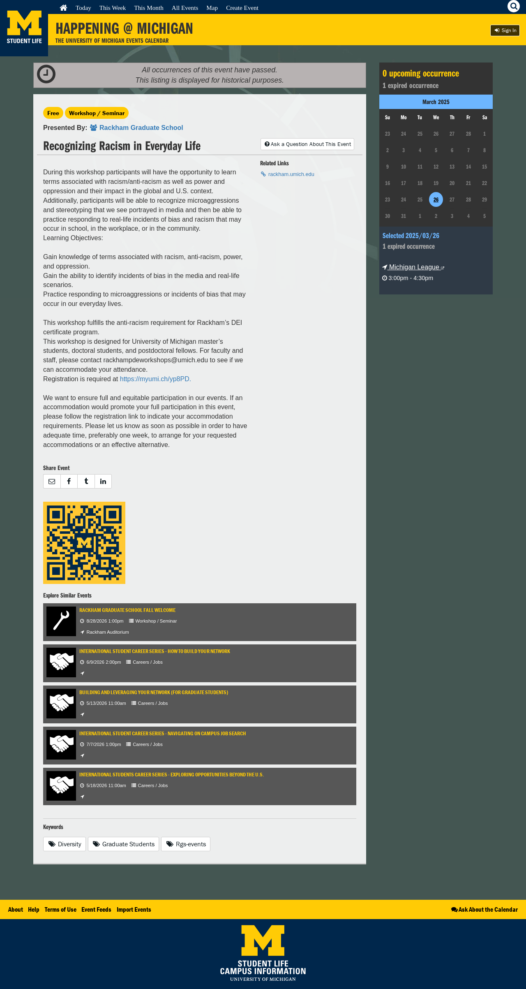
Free (53, 113)
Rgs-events (186, 844)
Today (83, 7)
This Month (148, 7)
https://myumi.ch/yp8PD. (155, 378)
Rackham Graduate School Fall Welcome (127, 610)
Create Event (242, 7)
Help (33, 909)
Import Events (134, 909)
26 (436, 199)
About (15, 909)
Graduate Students (123, 844)
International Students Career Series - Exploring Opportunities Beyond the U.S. (171, 774)
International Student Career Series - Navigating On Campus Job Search (162, 733)
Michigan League (413, 267)
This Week (112, 7)
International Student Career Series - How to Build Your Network (154, 651)
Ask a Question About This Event (307, 144)
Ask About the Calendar (484, 909)
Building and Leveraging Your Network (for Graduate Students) (153, 692)
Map (212, 7)
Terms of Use (60, 909)
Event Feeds (96, 909)
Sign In (505, 30)
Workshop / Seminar (97, 113)
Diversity (64, 844)
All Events (185, 7)
